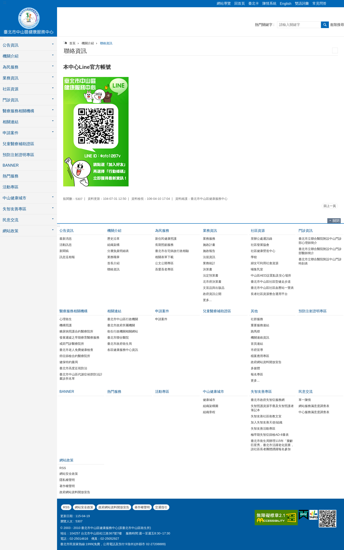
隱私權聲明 (67, 480)
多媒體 (255, 368)
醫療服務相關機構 (73, 311)
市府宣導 (257, 350)
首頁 (72, 43)
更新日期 (66, 516)
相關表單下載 (164, 257)
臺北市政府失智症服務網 (268, 400)
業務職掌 (113, 257)
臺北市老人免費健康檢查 (76, 350)
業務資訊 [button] (10, 78)
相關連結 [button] (10, 122)
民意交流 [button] (10, 220)
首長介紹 (113, 263)
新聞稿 (64, 251)
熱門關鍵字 (263, 25)
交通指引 (161, 507)
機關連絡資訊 (260, 337)
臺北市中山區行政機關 (122, 319)
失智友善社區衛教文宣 (266, 416)
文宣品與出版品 (213, 287)
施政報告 (209, 251)
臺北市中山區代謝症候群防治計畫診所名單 (80, 376)
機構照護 (65, 325)
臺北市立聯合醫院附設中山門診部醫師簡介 (320, 251)
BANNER (11, 165)
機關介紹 (88, 43)
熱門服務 (10, 176)
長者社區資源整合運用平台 (269, 294)
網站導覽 (224, 3)
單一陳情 (305, 400)
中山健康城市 (213, 391)
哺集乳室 (257, 269)
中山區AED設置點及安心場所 (271, 275)
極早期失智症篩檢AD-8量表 (270, 434)
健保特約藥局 (68, 362)
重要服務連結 (260, 325)
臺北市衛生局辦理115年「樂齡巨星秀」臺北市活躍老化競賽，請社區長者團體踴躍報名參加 (272, 445)
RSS (62, 468)
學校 (254, 257)
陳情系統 (269, 3)
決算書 (207, 269)
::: (4, 2)
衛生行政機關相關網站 (122, 331)
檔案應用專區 (260, 356)
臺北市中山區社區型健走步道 (271, 281)
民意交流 (306, 391)
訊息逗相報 (67, 257)
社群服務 (257, 319)
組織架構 (113, 244)
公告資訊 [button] (10, 45)
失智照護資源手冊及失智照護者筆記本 (272, 408)
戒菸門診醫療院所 (71, 343)
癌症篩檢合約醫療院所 (74, 356)
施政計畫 (209, 244)
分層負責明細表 (118, 251)
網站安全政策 (68, 473)
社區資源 (258, 230)
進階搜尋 (337, 25)
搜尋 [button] (325, 24)
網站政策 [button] (10, 231)
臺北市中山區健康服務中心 (28, 21)
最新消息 (65, 238)
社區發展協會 (260, 244)
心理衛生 (65, 319)
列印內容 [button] (335, 50)
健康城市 (209, 400)
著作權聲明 (67, 486)
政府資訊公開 (212, 294)
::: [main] (64, 42)
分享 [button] (332, 3)
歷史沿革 (113, 238)
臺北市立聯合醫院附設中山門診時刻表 (320, 261)
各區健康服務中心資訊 (122, 350)
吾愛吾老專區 (164, 269)
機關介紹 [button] (10, 56)
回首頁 (239, 3)
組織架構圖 (210, 406)
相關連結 (114, 311)
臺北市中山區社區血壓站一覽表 (272, 287)
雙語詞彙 (302, 3)
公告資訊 (66, 230)
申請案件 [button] (10, 133)
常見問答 (319, 3)
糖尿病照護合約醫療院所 (76, 331)
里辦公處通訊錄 (261, 238)
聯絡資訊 (106, 43)
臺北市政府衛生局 (119, 343)
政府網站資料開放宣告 (266, 362)
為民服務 (162, 230)
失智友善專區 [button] (14, 209)
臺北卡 (253, 3)
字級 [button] (338, 3)
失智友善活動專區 (263, 428)
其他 (254, 311)
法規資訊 (209, 257)
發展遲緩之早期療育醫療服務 (79, 337)
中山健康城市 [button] (14, 198)
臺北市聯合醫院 (118, 337)
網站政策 (66, 460)
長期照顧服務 (164, 244)
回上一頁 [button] (330, 206)
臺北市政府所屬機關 (121, 325)
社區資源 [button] (10, 89)
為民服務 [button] (10, 67)
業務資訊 (210, 230)
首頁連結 (257, 343)
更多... (207, 300)
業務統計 (209, 263)
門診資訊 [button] (10, 100)
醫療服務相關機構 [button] (18, 111)
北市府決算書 (212, 281)
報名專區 (257, 374)
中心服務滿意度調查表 (314, 412)
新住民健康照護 (166, 238)
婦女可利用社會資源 (264, 263)
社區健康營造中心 (263, 251)
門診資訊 (306, 230)
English (285, 3)
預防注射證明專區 (18, 155)
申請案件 (162, 311)
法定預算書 (210, 275)
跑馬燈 (255, 331)
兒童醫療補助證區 (18, 144)
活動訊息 (65, 244)
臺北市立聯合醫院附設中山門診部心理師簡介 (320, 241)
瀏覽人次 (66, 521)
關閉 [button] (336, 221)
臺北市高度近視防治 (73, 368)
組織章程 (209, 412)
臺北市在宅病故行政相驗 (172, 251)
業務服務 (209, 238)
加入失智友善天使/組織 (266, 422)
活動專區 (10, 187)
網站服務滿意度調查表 (314, 406)
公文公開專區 (164, 263)
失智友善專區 (261, 391)
